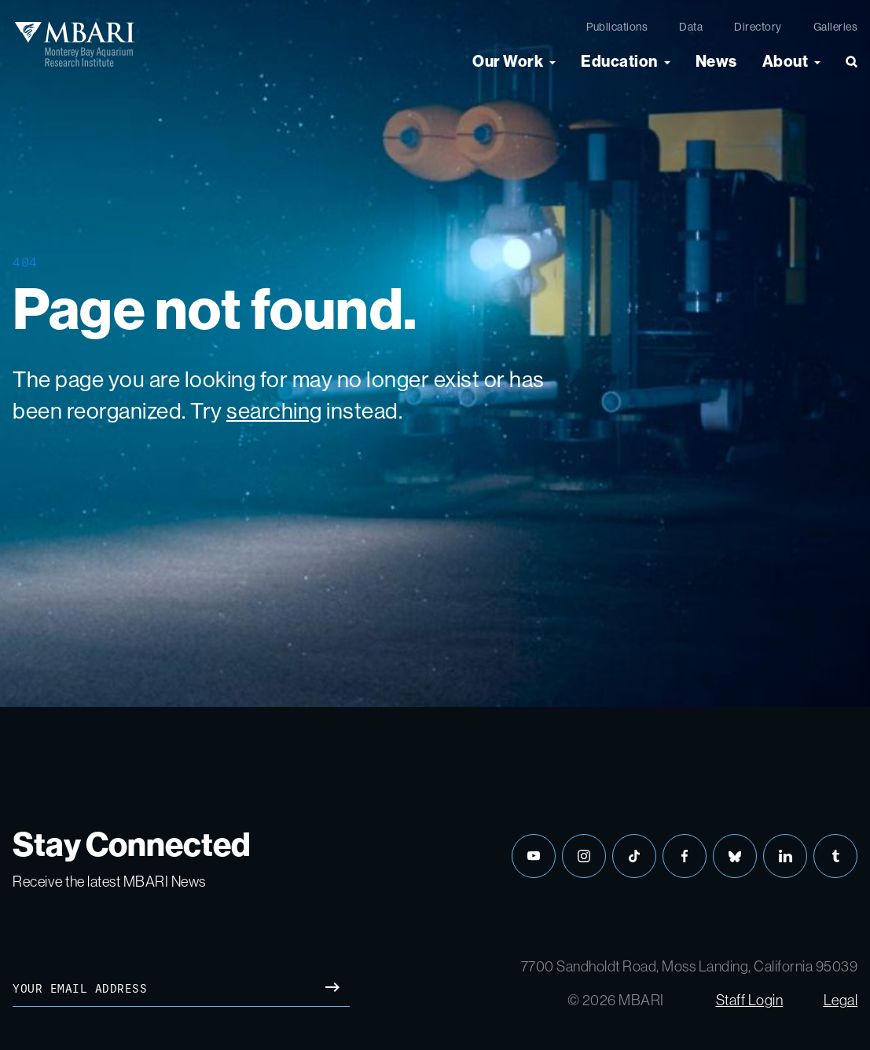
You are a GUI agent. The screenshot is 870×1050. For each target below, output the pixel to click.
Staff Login (750, 1000)
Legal (841, 1000)
